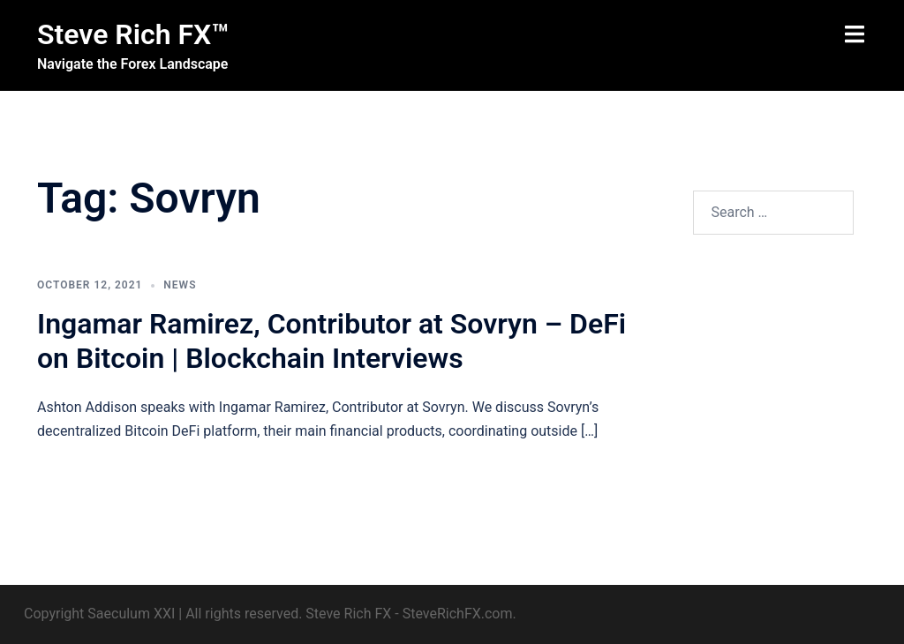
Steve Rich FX (348, 613)
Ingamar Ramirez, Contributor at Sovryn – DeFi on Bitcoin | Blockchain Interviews (331, 340)
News (179, 285)
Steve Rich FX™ (133, 34)
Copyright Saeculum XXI (99, 613)
